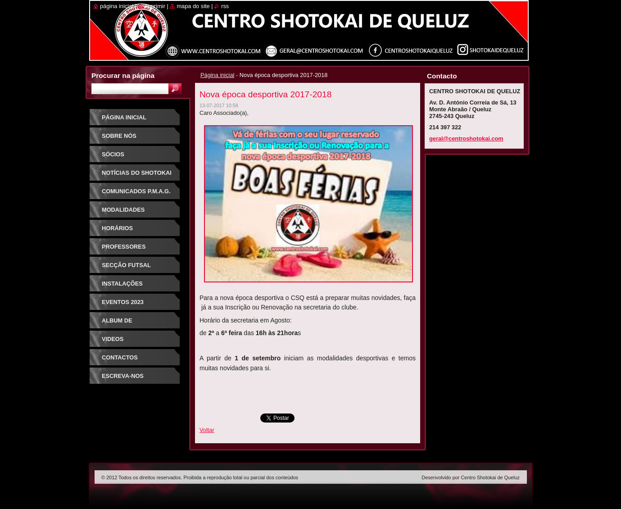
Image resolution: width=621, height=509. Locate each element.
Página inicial (217, 75)
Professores (123, 246)
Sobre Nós (119, 135)
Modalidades (123, 209)
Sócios (113, 154)
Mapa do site (193, 6)
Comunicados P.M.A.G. (136, 191)
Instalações (122, 283)
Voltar (206, 430)
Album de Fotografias (123, 323)
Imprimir (155, 6)
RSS (225, 6)
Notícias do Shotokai (137, 172)
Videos (112, 339)
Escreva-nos (123, 376)
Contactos (120, 357)
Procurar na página (122, 75)
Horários (117, 228)
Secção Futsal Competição (126, 268)
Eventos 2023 (123, 302)
